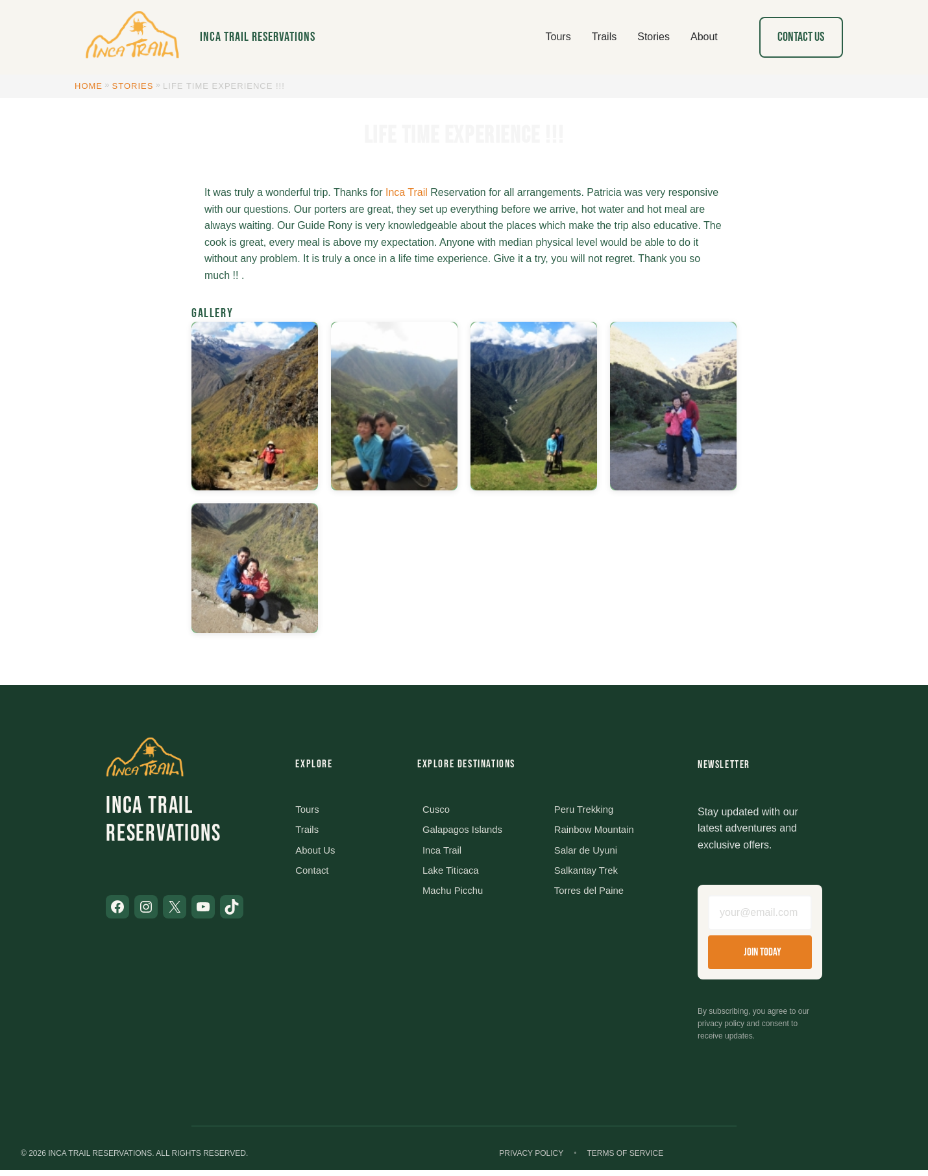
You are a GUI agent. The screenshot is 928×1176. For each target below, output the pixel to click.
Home (89, 86)
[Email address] (760, 915)
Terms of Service (625, 1159)
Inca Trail (406, 192)
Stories (133, 86)
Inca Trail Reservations (257, 37)
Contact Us (800, 37)
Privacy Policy (531, 1159)
